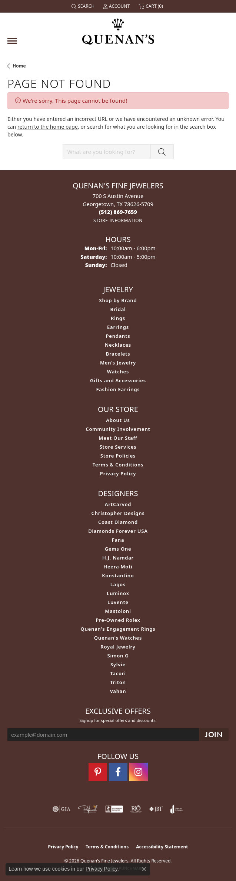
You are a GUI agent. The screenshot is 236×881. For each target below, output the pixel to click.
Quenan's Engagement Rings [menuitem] (118, 629)
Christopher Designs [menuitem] (118, 513)
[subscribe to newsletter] (214, 734)
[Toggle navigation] (12, 41)
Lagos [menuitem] (118, 584)
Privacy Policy (118, 473)
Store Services (118, 446)
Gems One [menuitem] (118, 548)
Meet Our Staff (118, 438)
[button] (84, 6)
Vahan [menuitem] (118, 691)
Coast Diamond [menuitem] (118, 522)
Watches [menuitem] (118, 371)
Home (19, 66)
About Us (118, 420)
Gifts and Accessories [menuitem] (118, 380)
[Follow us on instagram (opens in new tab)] (138, 772)
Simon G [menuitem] (118, 655)
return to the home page (47, 126)
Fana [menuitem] (118, 540)
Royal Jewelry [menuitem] (118, 646)
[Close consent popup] (144, 869)
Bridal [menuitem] (118, 309)
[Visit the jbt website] (156, 809)
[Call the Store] (118, 211)
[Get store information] (118, 220)
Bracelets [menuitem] (118, 353)
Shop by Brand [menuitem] (118, 300)
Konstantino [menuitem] (118, 575)
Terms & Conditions (118, 464)
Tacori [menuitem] (118, 673)
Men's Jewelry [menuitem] (118, 362)
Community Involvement (118, 429)
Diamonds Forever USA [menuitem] (118, 531)
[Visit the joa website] (176, 809)
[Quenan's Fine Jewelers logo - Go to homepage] (118, 29)
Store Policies (118, 455)
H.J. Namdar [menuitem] (118, 557)
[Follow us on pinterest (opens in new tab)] (98, 772)
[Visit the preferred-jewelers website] (88, 809)
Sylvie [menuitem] (118, 664)
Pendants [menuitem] (118, 336)
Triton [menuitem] (118, 682)
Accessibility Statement (162, 847)
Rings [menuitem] (118, 318)
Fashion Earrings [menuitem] (118, 389)
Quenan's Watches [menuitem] (118, 637)
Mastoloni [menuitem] (118, 611)
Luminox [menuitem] (118, 593)
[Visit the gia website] (61, 809)
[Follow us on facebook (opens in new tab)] (118, 772)
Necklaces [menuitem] (118, 344)
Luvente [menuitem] (118, 602)
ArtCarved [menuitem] (118, 504)
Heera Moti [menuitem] (117, 566)
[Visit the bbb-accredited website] (114, 809)
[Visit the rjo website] (136, 809)
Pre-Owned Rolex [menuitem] (118, 620)
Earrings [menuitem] (118, 327)
